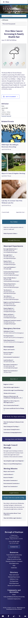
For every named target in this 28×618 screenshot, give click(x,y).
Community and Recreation (14, 591)
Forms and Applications (14, 557)
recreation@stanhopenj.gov (11, 367)
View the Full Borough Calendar (12, 518)
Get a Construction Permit (11, 405)
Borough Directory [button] (14, 240)
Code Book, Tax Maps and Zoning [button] (14, 416)
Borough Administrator (10, 249)
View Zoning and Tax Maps (11, 426)
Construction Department (11, 271)
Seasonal (9, 116)
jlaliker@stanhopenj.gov (10, 293)
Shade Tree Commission (10, 370)
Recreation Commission (10, 364)
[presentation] (13, 133)
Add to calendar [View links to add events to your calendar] (11, 96)
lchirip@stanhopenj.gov (10, 264)
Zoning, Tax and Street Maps (14, 559)
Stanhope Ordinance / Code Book (14, 561)
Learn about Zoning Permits (11, 429)
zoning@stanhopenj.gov (10, 323)
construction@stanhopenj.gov (11, 275)
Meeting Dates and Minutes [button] (14, 439)
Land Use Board (8, 360)
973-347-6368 (7, 279)
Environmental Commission (11, 357)
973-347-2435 (7, 354)
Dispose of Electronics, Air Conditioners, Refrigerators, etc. (13, 397)
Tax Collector (7, 296)
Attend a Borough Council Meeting (13, 390)
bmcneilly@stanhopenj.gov (10, 252)
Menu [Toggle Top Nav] (6, 2)
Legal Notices (14, 493)
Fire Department (8, 335)
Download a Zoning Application (12, 432)
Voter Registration (14, 563)
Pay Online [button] (14, 222)
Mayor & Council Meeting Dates (12, 463)
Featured (3, 116)
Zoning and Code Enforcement (12, 320)
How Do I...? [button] (14, 379)
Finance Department (9, 284)
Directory (14, 572)
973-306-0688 (7, 269)
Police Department (9, 340)
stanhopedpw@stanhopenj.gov (11, 281)
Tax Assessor (7, 290)
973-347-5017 (7, 337)
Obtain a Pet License (9, 393)
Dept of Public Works (10, 278)
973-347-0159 (7, 250)
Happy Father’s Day (20, 212)
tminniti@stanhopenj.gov (10, 317)
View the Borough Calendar (11, 387)
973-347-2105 (7, 333)
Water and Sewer (8, 314)
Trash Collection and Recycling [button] (14, 498)
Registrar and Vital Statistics (11, 302)
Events (14, 594)
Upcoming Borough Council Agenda (13, 460)
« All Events (4, 20)
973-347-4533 (7, 342)
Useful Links (14, 567)
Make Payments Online (10, 233)
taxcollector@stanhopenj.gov (11, 299)
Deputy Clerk (7, 261)
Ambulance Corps (8, 331)
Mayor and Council (9, 349)
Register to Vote (8, 384)
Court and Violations (9, 267)
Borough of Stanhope (11, 9)
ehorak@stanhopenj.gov (10, 258)
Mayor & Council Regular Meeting (13, 173)
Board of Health (5, 212)
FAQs (14, 565)
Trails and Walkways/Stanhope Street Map (14, 596)
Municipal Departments (14, 577)
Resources (14, 552)
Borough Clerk (8, 255)
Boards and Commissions (14, 585)
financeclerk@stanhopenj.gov (11, 287)
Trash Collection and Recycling (14, 554)
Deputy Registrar (8, 308)
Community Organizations (14, 598)
